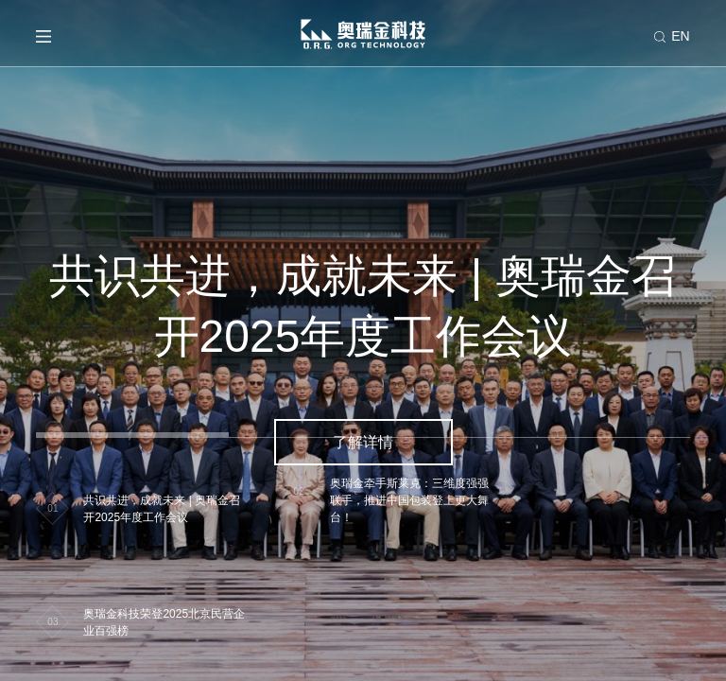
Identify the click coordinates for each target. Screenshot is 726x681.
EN (680, 36)
